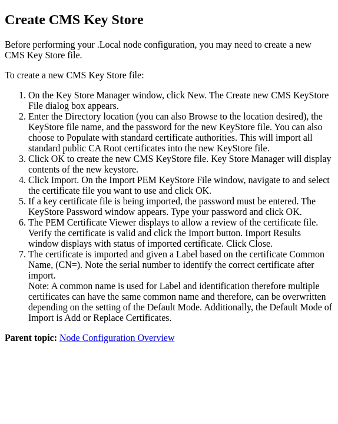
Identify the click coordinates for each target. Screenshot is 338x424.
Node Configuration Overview (117, 338)
